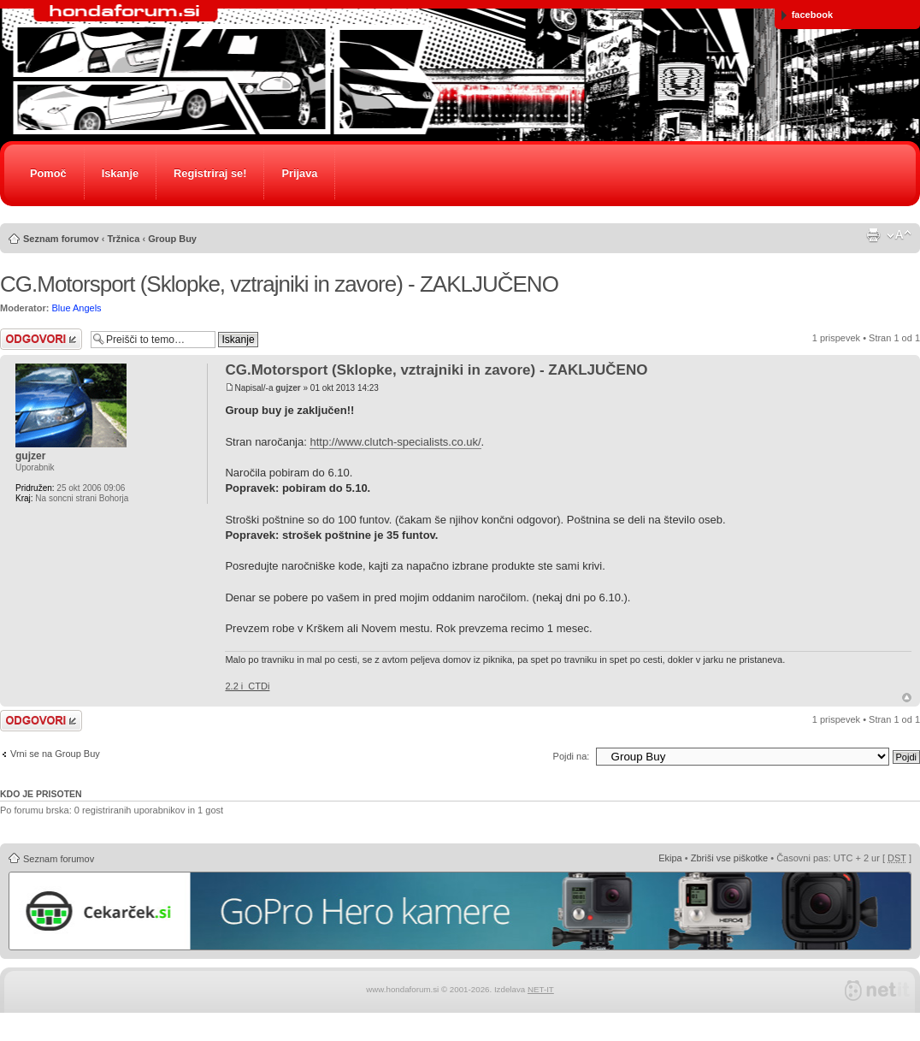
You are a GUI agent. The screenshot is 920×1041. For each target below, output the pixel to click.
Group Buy (172, 239)
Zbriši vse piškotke (729, 858)
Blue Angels (77, 308)
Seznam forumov (61, 239)
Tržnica (123, 239)
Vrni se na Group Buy (55, 753)
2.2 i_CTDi (247, 686)
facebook (807, 15)
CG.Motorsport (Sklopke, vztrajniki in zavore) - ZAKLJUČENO (279, 284)
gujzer (287, 388)
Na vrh (906, 697)
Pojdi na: (571, 756)
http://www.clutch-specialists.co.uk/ (395, 441)
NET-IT (541, 989)
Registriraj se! (210, 173)
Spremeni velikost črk (899, 235)
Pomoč (48, 173)
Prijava (299, 173)
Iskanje (120, 173)
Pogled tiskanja (873, 235)
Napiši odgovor (41, 339)
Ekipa (670, 858)
